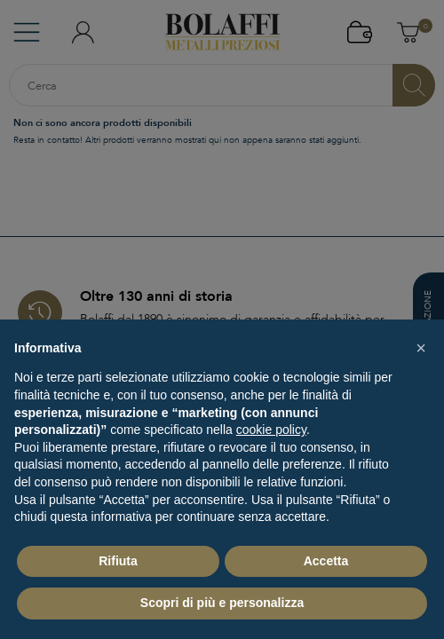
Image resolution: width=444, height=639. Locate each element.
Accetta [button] (326, 561)
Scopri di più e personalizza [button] (222, 603)
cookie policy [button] (271, 429)
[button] (421, 348)
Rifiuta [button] (118, 561)
